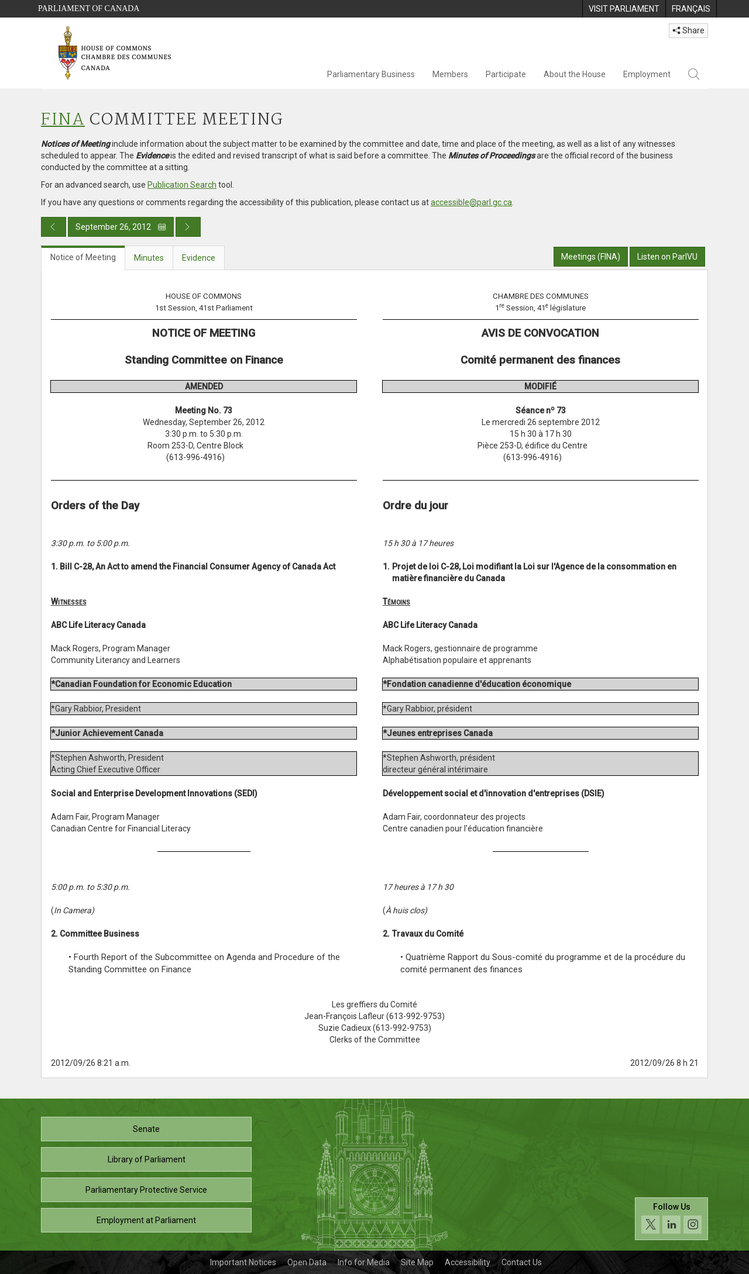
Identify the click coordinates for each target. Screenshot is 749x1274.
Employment (647, 74)
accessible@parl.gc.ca (471, 202)
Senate (146, 1129)
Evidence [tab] (198, 258)
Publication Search (182, 184)
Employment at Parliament (146, 1220)
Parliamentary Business (371, 74)
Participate (506, 74)
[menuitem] (623, 9)
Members (450, 74)
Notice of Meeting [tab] (83, 257)
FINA (63, 120)
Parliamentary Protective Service (146, 1189)
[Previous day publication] (53, 227)
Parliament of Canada (88, 8)
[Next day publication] (188, 227)
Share (688, 30)
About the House (575, 74)
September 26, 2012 (120, 227)
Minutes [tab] (149, 258)
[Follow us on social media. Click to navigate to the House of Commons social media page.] (671, 1218)
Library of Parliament (146, 1159)
